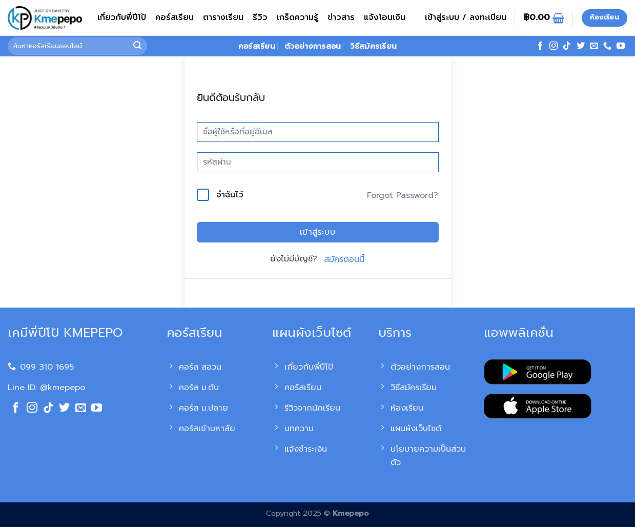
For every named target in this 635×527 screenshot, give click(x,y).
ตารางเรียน (223, 17)
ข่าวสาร (341, 17)
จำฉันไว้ (229, 195)
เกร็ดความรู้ (297, 17)
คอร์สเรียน (174, 17)
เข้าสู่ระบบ (318, 232)
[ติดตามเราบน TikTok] (567, 46)
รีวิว (260, 17)
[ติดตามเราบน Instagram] (553, 46)
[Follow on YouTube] (621, 46)
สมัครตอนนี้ (344, 259)
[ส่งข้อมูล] (137, 46)
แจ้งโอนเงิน (384, 17)
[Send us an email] (594, 46)
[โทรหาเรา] (607, 46)
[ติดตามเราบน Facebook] (540, 46)
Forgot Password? (402, 195)
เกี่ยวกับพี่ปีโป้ (121, 17)
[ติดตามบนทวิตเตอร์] (581, 46)
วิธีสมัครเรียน (373, 46)
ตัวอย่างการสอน (312, 46)
